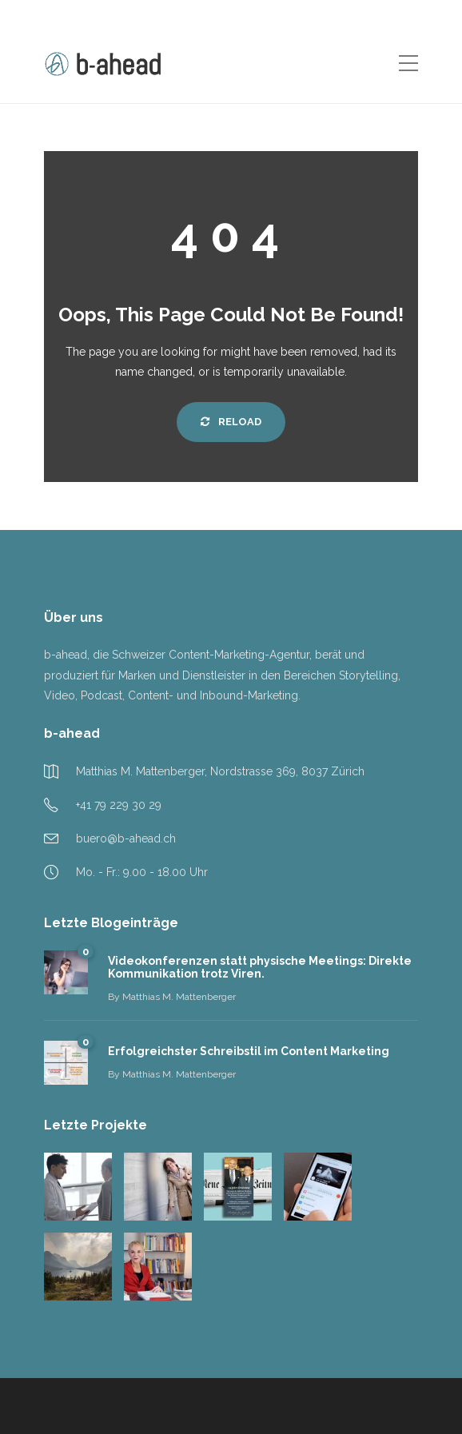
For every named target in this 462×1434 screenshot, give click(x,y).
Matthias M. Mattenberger (179, 996)
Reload (231, 422)
